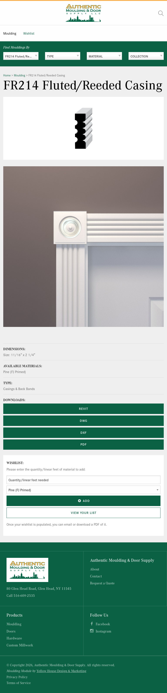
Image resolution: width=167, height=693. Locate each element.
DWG (83, 420)
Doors (11, 631)
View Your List (83, 512)
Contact (96, 576)
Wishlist (28, 33)
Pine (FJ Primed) (14, 371)
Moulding (9, 33)
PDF (83, 444)
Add (83, 500)
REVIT (83, 408)
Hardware (14, 638)
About (94, 569)
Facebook (103, 623)
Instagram (103, 631)
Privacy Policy (17, 676)
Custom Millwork (20, 645)
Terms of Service (19, 682)
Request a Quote (102, 582)
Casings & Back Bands (19, 388)
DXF (83, 432)
